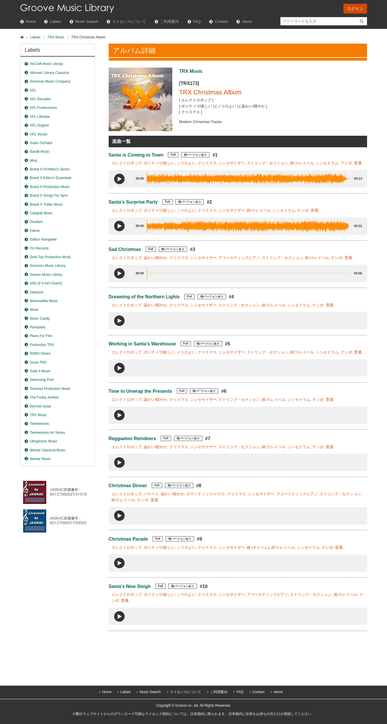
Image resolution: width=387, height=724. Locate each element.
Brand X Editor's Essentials (50, 178)
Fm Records (39, 248)
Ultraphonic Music (43, 441)
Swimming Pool (42, 380)
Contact (221, 21)
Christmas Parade (128, 539)
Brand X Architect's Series (50, 169)
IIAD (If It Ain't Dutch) (46, 283)
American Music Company (50, 81)
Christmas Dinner (128, 485)
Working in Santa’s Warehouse (142, 343)
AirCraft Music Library (46, 64)
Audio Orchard (41, 143)
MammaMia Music (44, 301)
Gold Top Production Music (50, 257)
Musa (34, 310)
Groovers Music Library (48, 266)
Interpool (36, 292)
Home (31, 21)
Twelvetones (39, 424)
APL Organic (39, 125)
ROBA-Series (40, 353)
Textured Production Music (50, 389)
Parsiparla (37, 327)
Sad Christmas (125, 249)
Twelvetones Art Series (47, 433)
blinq (33, 161)
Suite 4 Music (40, 371)
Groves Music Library (46, 275)
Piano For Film (41, 336)
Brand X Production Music (50, 187)
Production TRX (42, 345)
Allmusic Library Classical (49, 73)
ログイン (355, 8)
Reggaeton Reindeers (132, 438)
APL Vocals (38, 134)
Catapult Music (41, 213)
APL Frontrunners (43, 108)
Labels (55, 21)
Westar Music (40, 459)
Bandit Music (40, 152)
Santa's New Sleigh (130, 586)
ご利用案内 (169, 21)
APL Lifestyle (40, 117)
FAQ (197, 21)
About (247, 21)
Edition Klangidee (43, 239)
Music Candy (40, 319)
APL (33, 90)
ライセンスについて (129, 21)
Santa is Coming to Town (136, 154)
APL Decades (40, 99)
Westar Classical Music (48, 450)
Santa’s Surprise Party (133, 202)
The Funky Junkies (44, 397)
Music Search (86, 21)
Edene (35, 231)
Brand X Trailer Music (46, 204)
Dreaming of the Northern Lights (144, 296)
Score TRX (38, 362)
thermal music (40, 406)
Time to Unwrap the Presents (140, 391)
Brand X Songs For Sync (49, 195)
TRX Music (55, 37)
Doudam (36, 222)
